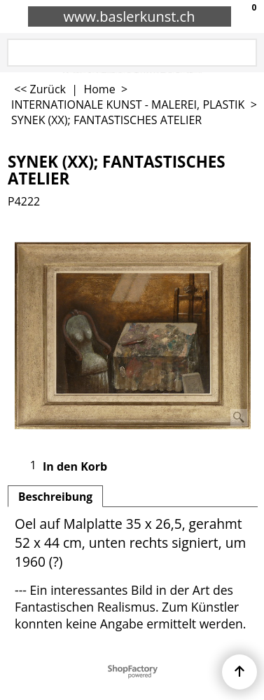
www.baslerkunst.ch (129, 16)
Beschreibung (55, 496)
